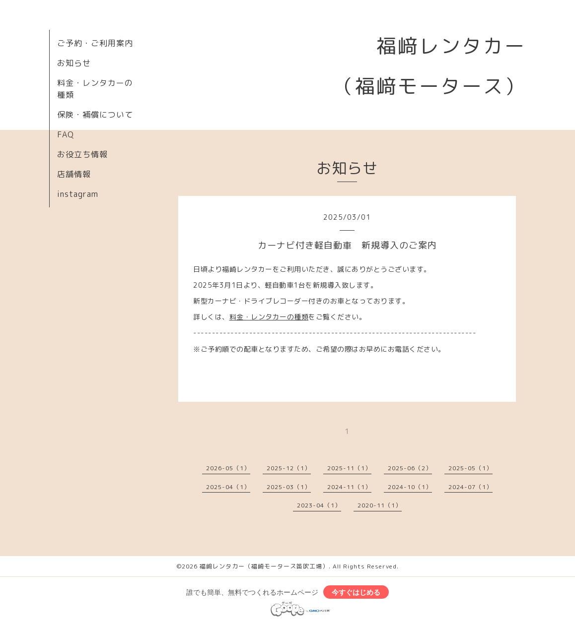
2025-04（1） (228, 487)
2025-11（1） (349, 468)
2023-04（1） (319, 505)
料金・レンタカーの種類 (269, 316)
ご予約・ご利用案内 (95, 43)
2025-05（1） (470, 468)
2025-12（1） (289, 468)
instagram (77, 193)
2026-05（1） (228, 468)
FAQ (65, 134)
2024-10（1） (410, 487)
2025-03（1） (289, 487)
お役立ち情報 (82, 154)
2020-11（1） (380, 505)
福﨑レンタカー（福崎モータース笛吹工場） (264, 566)
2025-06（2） (410, 468)
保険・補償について (95, 114)
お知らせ (74, 63)
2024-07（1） (470, 487)
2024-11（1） (349, 487)
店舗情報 (74, 174)
